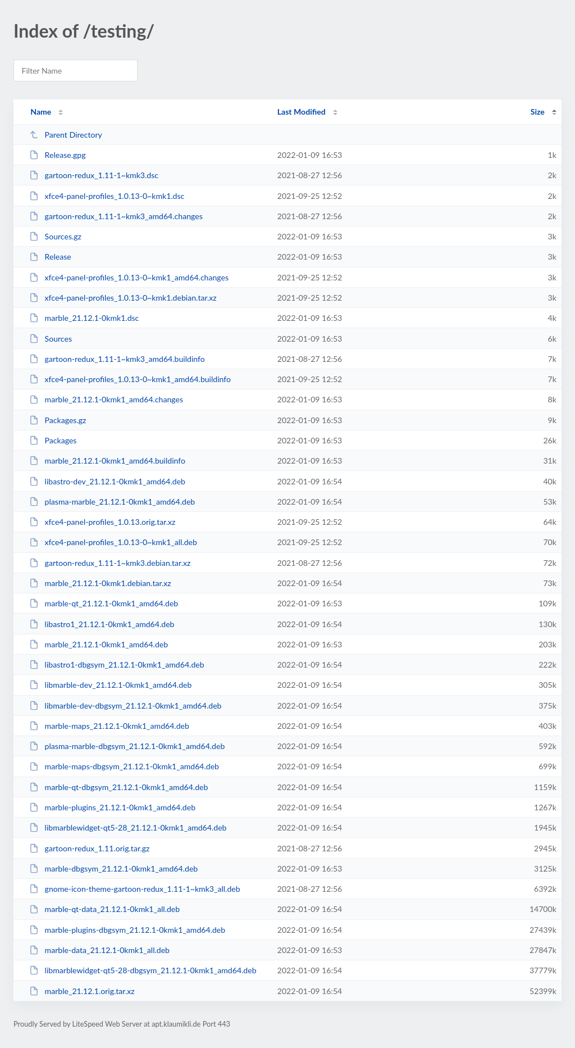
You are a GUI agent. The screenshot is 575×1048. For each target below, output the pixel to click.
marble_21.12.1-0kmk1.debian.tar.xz (100, 583)
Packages (52, 440)
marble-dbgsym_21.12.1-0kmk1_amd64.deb (113, 868)
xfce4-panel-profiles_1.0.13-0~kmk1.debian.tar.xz (123, 297)
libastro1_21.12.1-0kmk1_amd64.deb (101, 624)
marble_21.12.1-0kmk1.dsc (84, 318)
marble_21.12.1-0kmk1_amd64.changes (106, 399)
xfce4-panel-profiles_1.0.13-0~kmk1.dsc (106, 196)
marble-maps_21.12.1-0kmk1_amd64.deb (109, 726)
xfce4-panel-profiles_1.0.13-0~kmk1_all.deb (113, 542)
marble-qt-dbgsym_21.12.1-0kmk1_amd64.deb (118, 787)
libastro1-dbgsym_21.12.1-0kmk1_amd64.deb (116, 664)
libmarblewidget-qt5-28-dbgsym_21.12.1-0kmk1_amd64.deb (142, 970)
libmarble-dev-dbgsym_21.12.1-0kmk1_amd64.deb (125, 705)
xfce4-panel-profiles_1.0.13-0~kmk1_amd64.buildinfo (130, 379)
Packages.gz (57, 420)
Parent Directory (65, 134)
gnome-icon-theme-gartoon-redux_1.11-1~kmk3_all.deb (134, 888)
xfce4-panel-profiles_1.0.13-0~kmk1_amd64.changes (129, 277)
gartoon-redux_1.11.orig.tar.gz (89, 848)
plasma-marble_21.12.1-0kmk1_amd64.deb (112, 501)
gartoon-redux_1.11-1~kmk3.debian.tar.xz (109, 563)
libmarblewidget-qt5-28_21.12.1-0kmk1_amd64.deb (127, 827)
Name (40, 111)
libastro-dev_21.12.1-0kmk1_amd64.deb (107, 481)
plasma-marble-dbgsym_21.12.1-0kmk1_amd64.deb (127, 746)
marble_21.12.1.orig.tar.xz (81, 991)
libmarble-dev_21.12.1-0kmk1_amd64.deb (110, 684)
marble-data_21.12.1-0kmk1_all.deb (99, 950)
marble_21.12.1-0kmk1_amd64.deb (98, 644)
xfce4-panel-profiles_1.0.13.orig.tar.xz (102, 522)
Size (538, 111)
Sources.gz (55, 236)
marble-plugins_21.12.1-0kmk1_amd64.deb (112, 807)
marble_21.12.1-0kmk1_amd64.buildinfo (107, 460)
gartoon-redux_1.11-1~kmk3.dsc (93, 175)
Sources (50, 338)
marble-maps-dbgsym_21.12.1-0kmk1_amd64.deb (124, 766)
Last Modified (301, 111)
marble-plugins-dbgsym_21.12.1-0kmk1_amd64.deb (127, 929)
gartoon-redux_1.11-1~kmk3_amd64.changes (116, 216)
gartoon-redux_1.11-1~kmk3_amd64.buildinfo (117, 359)
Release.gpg (57, 155)
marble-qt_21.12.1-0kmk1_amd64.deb (103, 603)
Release (50, 256)
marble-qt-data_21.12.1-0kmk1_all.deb (104, 909)
